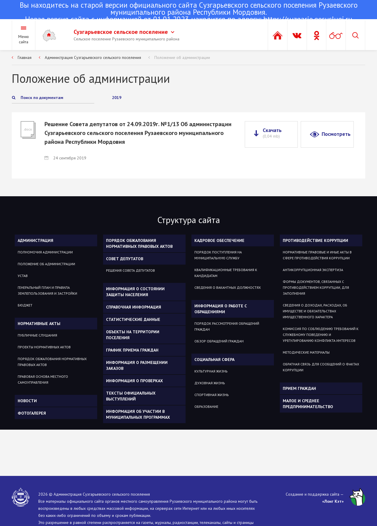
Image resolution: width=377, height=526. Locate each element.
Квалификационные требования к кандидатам (225, 273)
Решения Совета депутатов (130, 270)
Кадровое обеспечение (219, 240)
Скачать (272, 133)
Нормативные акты (39, 323)
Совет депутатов (124, 258)
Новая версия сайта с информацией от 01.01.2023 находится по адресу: (188, 12)
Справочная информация (133, 307)
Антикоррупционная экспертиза (313, 270)
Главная (25, 57)
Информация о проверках (134, 380)
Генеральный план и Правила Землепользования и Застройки (47, 290)
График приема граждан (132, 350)
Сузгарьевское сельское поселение (124, 31)
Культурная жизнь (211, 371)
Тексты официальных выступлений (131, 396)
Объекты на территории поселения (132, 334)
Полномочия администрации (45, 252)
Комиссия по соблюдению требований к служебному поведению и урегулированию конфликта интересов (320, 335)
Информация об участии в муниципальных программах (138, 414)
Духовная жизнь (209, 383)
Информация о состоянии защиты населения (135, 291)
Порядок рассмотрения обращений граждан (226, 326)
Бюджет (25, 305)
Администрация (35, 240)
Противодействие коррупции (315, 240)
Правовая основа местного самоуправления (43, 379)
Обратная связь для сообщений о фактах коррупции (321, 367)
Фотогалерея (32, 413)
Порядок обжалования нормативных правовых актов (52, 362)
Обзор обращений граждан (219, 341)
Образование (206, 406)
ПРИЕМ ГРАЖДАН (299, 388)
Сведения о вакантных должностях (227, 287)
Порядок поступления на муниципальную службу (218, 255)
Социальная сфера (214, 359)
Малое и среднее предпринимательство (308, 403)
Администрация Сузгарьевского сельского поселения (93, 57)
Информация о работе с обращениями (220, 308)
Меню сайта (23, 39)
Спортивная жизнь (211, 395)
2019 (116, 97)
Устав (23, 275)
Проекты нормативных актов (44, 347)
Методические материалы (306, 352)
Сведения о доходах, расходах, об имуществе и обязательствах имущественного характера (315, 311)
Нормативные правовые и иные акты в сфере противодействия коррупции (317, 255)
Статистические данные (133, 319)
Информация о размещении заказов (137, 365)
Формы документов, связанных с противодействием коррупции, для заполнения (316, 287)
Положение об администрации (182, 57)
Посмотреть (336, 134)
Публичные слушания (37, 335)
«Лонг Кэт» (333, 501)
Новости (27, 400)
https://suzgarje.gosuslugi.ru (307, 19)
